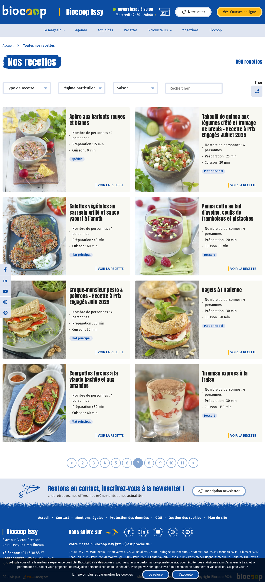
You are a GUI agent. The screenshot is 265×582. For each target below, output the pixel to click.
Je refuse (156, 574)
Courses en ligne (239, 12)
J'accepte (186, 574)
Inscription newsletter (219, 491)
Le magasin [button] (52, 30)
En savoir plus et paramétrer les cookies (102, 574)
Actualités (105, 30)
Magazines (190, 30)
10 (171, 463)
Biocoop (215, 30)
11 (182, 463)
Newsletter (193, 12)
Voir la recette (111, 185)
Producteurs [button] (158, 30)
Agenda (81, 30)
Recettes (131, 30)
